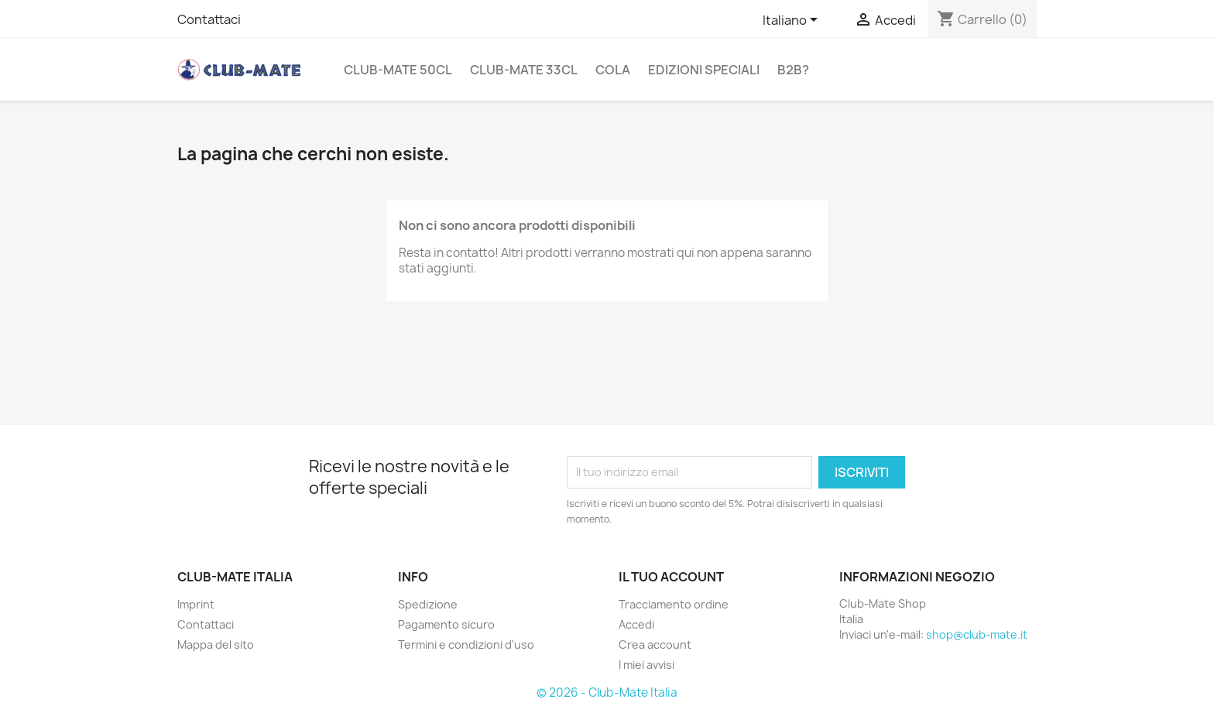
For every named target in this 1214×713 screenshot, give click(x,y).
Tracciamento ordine (674, 604)
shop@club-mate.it (976, 634)
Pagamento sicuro (446, 624)
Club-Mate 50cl (398, 69)
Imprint (195, 604)
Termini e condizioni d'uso (466, 644)
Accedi (636, 624)
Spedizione (428, 604)
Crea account (655, 644)
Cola (612, 69)
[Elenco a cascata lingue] (793, 21)
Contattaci (209, 19)
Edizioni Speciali (704, 69)
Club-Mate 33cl (524, 69)
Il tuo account (671, 576)
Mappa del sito (215, 644)
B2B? (793, 69)
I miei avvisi (646, 664)
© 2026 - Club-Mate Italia (607, 692)
